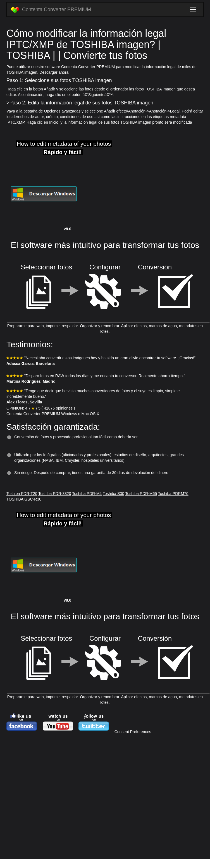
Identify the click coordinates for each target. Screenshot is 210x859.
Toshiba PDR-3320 (54, 493)
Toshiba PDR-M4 (87, 493)
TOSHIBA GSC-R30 (23, 499)
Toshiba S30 (113, 493)
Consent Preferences (132, 731)
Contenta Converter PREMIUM (51, 10)
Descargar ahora (53, 72)
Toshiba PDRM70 (173, 493)
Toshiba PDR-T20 (21, 493)
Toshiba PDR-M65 (141, 493)
